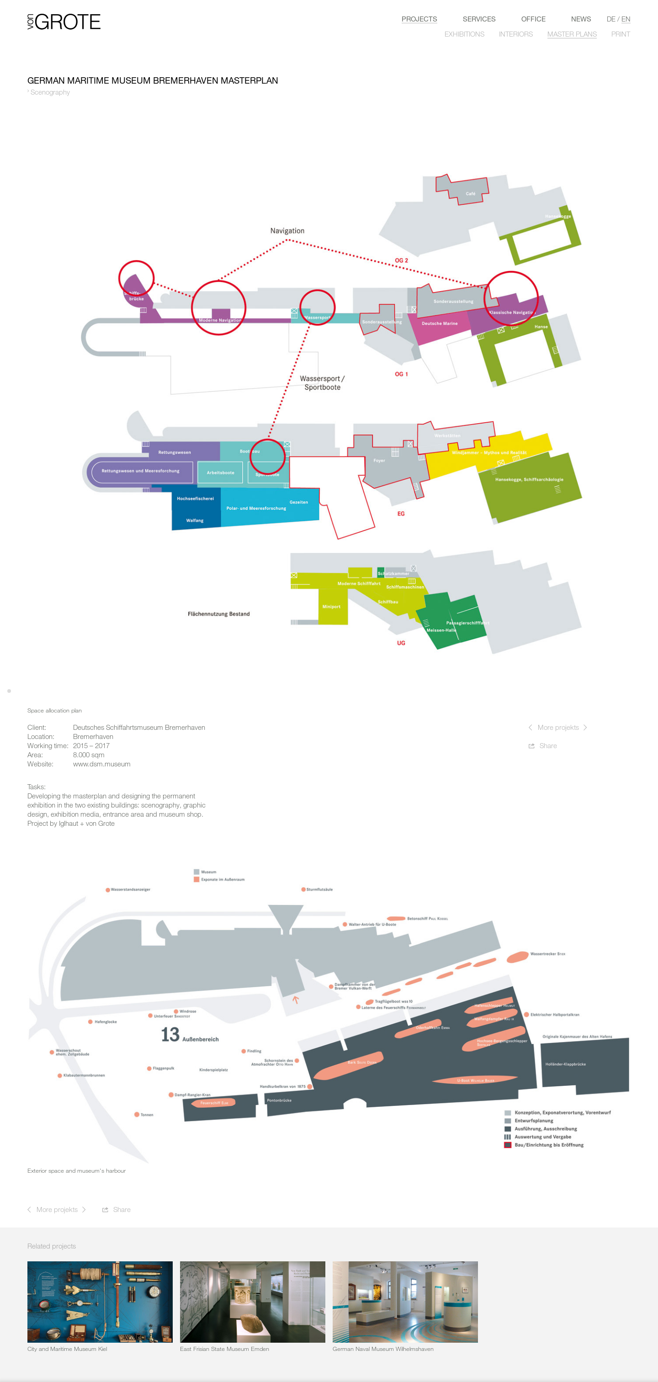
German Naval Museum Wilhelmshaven (383, 1348)
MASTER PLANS (572, 34)
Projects (419, 19)
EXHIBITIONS (464, 34)
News (581, 19)
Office (533, 19)
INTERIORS (516, 34)
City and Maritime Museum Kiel (67, 1348)
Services (479, 19)
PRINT (620, 34)
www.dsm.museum (102, 764)
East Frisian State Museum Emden (224, 1348)
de (611, 19)
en (626, 19)
